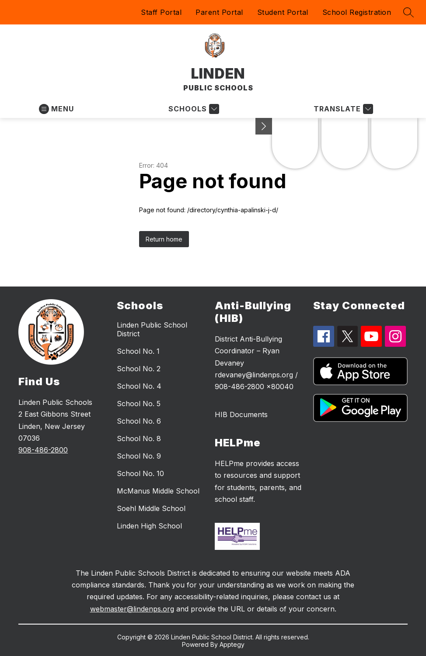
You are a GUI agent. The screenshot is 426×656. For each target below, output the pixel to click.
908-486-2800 (43, 449)
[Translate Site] (342, 109)
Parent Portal (219, 12)
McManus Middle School (158, 491)
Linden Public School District (152, 329)
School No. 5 (139, 403)
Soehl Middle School (151, 508)
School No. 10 (140, 473)
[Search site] (408, 12)
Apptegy (232, 644)
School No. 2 (139, 368)
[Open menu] (56, 109)
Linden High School (149, 525)
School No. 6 (139, 421)
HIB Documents (241, 414)
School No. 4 (139, 386)
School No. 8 (139, 438)
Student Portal (282, 12)
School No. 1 (138, 351)
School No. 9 (139, 456)
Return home (164, 239)
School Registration (356, 12)
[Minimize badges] (263, 126)
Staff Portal (161, 12)
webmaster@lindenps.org (132, 608)
